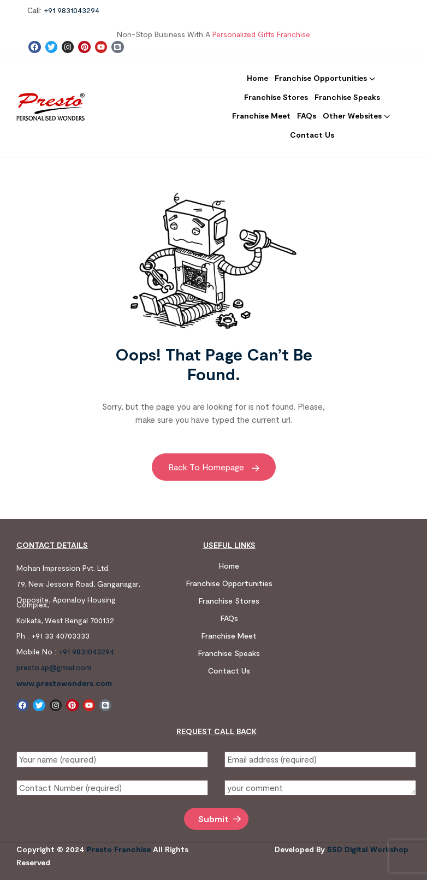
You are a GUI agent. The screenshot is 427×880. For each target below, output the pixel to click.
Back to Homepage (213, 467)
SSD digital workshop (367, 849)
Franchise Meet (229, 635)
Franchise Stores (229, 600)
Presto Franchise (119, 849)
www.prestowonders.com (64, 683)
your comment (320, 787)
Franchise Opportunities (229, 583)
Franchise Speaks (229, 653)
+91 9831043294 (71, 10)
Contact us (229, 670)
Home (229, 565)
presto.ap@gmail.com (53, 667)
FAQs (229, 618)
